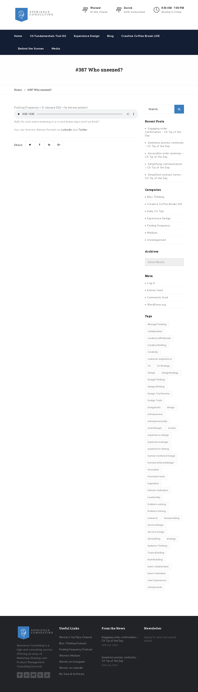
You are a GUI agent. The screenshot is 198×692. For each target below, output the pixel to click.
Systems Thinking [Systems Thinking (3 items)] (157, 545)
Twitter (83, 129)
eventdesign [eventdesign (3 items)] (155, 428)
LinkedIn (66, 129)
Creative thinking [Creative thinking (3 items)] (157, 345)
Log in (151, 283)
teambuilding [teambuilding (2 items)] (155, 559)
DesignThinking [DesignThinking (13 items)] (156, 379)
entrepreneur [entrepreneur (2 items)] (155, 414)
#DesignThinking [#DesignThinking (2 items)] (157, 324)
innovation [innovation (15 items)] (153, 469)
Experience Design (86, 36)
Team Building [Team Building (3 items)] (156, 552)
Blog (110, 36)
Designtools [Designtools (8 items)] (154, 407)
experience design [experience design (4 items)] (158, 435)
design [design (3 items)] (151, 372)
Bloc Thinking (155, 197)
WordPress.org (156, 304)
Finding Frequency (26, 107)
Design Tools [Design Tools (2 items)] (155, 400)
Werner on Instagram (72, 661)
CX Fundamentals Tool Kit (48, 36)
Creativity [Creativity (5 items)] (153, 352)
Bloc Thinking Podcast (72, 643)
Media (56, 48)
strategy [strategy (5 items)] (171, 538)
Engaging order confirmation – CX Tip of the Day (163, 132)
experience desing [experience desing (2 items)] (158, 449)
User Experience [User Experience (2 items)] (157, 580)
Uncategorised (156, 240)
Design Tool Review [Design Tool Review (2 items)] (159, 393)
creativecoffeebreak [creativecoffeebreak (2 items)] (159, 338)
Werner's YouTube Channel (75, 637)
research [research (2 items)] (153, 518)
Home (18, 36)
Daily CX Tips (155, 211)
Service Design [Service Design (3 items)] (156, 532)
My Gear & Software (71, 674)
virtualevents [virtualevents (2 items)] (155, 587)
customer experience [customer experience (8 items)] (160, 359)
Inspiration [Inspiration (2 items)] (153, 483)
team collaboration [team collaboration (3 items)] (158, 566)
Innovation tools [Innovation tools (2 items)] (156, 476)
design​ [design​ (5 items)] (171, 407)
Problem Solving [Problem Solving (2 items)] (157, 511)
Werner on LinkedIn (71, 667)
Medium (152, 232)
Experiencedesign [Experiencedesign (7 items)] (158, 442)
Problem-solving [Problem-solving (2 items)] (157, 504)
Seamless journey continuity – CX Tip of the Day (120, 659)
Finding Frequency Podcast (76, 649)
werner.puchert (78, 107)
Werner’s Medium (69, 655)
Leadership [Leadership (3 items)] (154, 497)
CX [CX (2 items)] (149, 365)
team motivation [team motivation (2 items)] (157, 573)
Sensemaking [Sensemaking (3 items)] (171, 518)
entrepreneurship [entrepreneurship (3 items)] (157, 421)
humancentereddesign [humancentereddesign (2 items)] (161, 462)
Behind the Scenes (31, 48)
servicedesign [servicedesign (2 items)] (156, 525)
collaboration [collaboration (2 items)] (155, 331)
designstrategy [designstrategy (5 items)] (170, 372)
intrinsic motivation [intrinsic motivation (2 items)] (158, 490)
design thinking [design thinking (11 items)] (156, 386)
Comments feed (157, 297)
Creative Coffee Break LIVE (140, 36)
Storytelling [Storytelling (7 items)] (154, 538)
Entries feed (155, 290)
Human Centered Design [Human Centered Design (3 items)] (161, 456)
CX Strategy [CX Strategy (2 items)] (163, 365)
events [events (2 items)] (172, 428)
